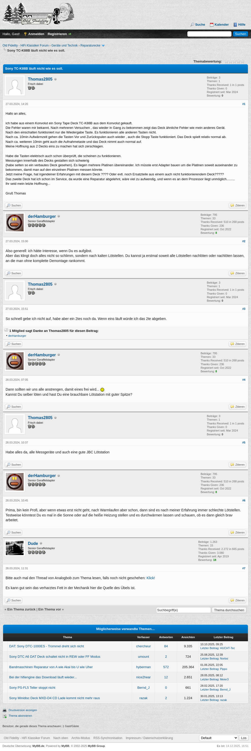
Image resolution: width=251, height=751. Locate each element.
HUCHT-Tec (227, 648)
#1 (243, 103)
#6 (243, 500)
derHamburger (42, 216)
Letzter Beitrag (209, 648)
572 (166, 667)
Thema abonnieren (20, 715)
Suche (200, 24)
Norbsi (224, 658)
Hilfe (241, 24)
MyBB (65, 745)
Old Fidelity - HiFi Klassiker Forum (26, 45)
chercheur (143, 646)
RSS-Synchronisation (107, 738)
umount (143, 656)
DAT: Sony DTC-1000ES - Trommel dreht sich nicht (46, 646)
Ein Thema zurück (21, 609)
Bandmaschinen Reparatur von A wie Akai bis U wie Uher (51, 667)
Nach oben (60, 738)
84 (166, 646)
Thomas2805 (40, 79)
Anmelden (36, 34)
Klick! (151, 578)
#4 (243, 379)
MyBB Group (96, 745)
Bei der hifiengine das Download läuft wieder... (43, 677)
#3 (243, 308)
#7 (243, 568)
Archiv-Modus (80, 738)
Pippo (223, 668)
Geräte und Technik (64, 45)
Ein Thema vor (49, 609)
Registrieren (57, 34)
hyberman (143, 667)
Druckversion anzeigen (23, 710)
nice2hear (143, 677)
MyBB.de (38, 745)
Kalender (222, 24)
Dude (33, 543)
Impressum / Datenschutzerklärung (149, 738)
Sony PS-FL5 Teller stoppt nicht (32, 687)
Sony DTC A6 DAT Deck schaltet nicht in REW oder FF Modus (54, 656)
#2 (243, 241)
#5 (243, 442)
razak (143, 698)
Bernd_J (143, 687)
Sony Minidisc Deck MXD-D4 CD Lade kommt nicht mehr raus (54, 698)
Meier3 (224, 679)
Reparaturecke (90, 45)
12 (166, 677)
